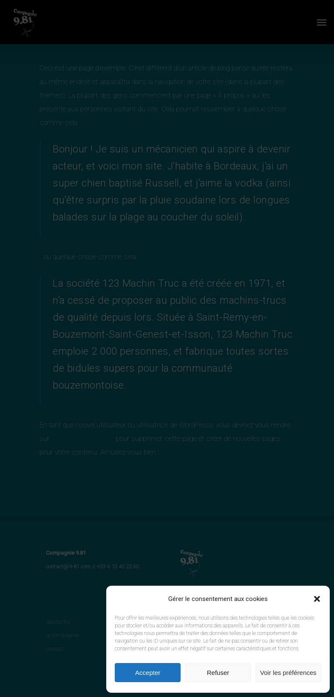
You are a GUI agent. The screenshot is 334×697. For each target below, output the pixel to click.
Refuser (218, 672)
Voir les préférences (288, 672)
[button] (317, 599)
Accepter (147, 672)
